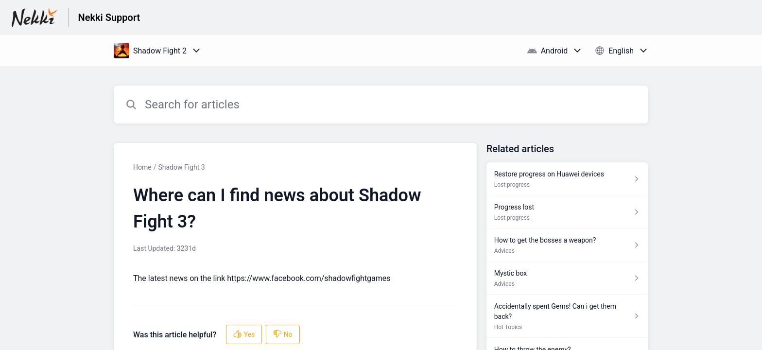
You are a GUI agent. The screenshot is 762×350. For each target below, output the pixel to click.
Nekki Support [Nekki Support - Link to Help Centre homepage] (109, 17)
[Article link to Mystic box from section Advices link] (567, 278)
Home (142, 167)
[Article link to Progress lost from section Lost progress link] (567, 211)
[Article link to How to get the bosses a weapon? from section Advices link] (567, 245)
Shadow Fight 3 (181, 167)
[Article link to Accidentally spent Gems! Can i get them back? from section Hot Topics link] (567, 316)
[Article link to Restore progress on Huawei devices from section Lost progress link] (567, 178)
